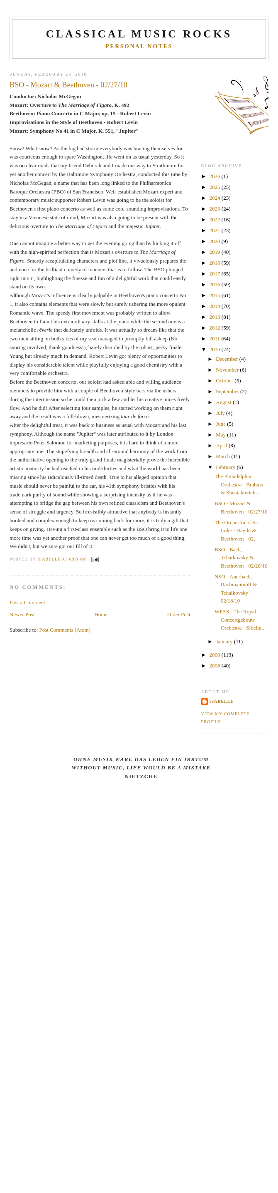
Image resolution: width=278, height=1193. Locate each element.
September (228, 391)
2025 (216, 187)
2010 (216, 349)
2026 (216, 176)
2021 (216, 230)
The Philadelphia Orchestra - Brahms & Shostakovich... (239, 484)
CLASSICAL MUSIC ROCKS (139, 34)
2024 (216, 198)
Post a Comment (27, 602)
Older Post (178, 614)
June (221, 424)
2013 (216, 317)
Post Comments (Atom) (65, 630)
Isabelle (222, 701)
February (226, 467)
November (228, 370)
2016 (216, 284)
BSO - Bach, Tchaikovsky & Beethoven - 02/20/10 (241, 557)
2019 (216, 252)
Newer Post (22, 614)
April (222, 445)
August (224, 402)
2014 (216, 306)
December (227, 359)
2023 (216, 209)
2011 (216, 338)
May (221, 435)
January (225, 641)
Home (100, 614)
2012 (216, 328)
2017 (216, 273)
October (225, 380)
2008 (216, 665)
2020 (216, 241)
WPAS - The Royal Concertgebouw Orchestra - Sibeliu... (240, 619)
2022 (216, 219)
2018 (216, 263)
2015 (216, 295)
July (221, 413)
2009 (216, 655)
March (223, 456)
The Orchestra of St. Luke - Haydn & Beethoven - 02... (236, 530)
